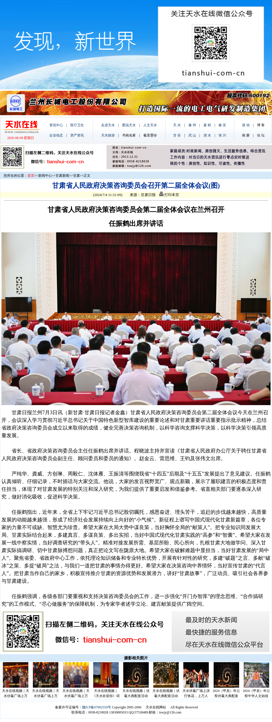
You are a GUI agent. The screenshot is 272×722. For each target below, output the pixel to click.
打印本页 (169, 195)
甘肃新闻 (62, 176)
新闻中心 (45, 176)
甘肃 (76, 176)
